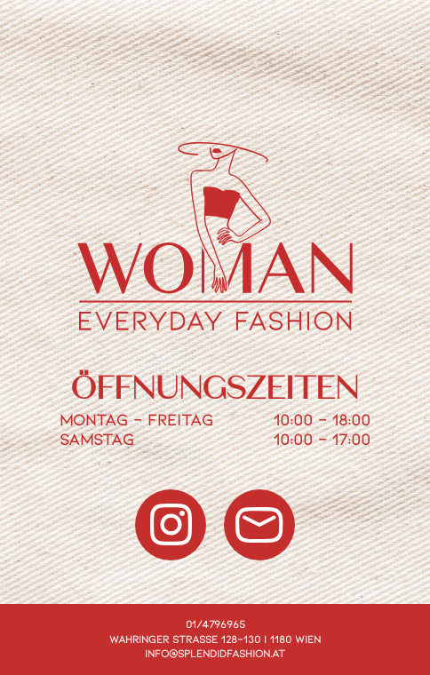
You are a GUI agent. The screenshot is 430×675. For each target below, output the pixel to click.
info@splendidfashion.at (215, 653)
